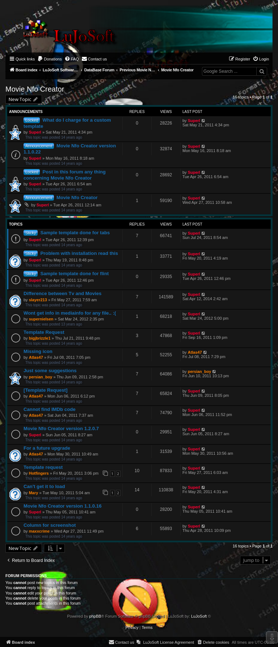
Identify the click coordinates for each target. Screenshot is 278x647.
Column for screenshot (50, 525)
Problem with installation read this (79, 253)
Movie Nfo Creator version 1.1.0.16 (62, 506)
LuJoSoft (199, 616)
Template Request (44, 332)
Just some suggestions (50, 370)
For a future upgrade (47, 448)
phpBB (95, 616)
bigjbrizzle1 (40, 338)
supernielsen (41, 319)
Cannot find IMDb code (50, 409)
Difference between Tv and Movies (62, 293)
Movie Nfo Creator (34, 89)
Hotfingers (39, 473)
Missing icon (38, 351)
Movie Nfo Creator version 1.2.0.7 (61, 428)
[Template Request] (45, 390)
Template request (43, 467)
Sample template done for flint (74, 273)
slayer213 (38, 300)
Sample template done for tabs (75, 232)
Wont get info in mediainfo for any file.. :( (70, 313)
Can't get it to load (44, 486)
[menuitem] (49, 59)
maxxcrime (39, 531)
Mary (33, 493)
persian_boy (40, 377)
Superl (35, 132)
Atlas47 (36, 357)
